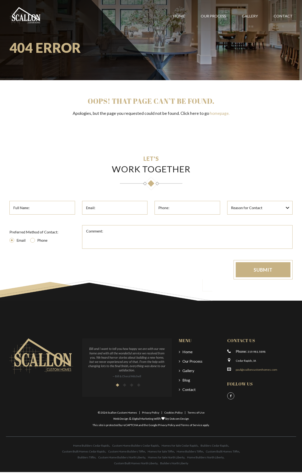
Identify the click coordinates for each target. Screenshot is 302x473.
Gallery (250, 16)
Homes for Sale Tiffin (161, 452)
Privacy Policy (150, 413)
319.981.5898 (256, 352)
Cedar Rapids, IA (246, 361)
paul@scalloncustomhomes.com (256, 370)
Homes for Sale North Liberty (166, 458)
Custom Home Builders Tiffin (126, 452)
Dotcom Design (179, 419)
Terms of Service (191, 426)
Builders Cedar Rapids (214, 446)
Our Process (213, 16)
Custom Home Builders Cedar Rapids (135, 446)
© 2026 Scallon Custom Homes (117, 413)
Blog (186, 381)
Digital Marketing (142, 419)
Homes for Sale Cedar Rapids (180, 446)
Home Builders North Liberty (205, 458)
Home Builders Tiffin (190, 452)
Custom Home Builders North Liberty (121, 458)
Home (179, 16)
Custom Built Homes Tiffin (222, 452)
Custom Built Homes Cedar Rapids (83, 452)
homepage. (219, 113)
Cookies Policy (173, 413)
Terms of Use (196, 413)
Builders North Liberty (174, 464)
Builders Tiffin (87, 458)
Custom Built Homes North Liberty (136, 464)
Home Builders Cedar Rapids (91, 446)
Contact (283, 16)
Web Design (120, 419)
